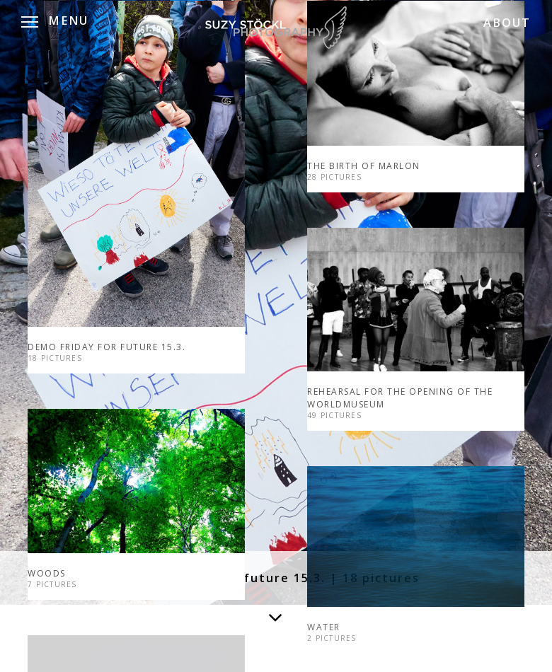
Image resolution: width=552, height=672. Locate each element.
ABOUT (507, 22)
